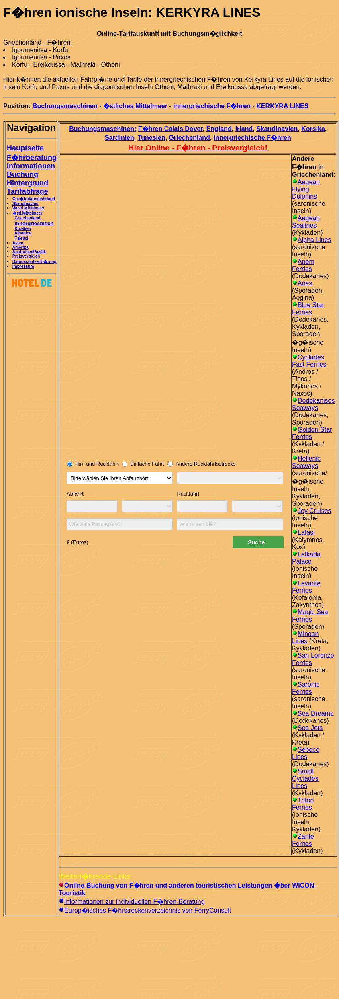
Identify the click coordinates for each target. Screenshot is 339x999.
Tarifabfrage (27, 191)
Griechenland (27, 218)
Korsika (313, 128)
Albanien (22, 233)
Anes (305, 283)
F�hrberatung (32, 158)
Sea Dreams (315, 713)
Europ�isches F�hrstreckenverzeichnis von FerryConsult (147, 910)
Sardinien (119, 137)
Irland (244, 128)
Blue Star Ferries (308, 309)
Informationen (31, 166)
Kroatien (22, 228)
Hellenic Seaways (306, 462)
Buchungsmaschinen (65, 106)
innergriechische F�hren (212, 106)
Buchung (22, 174)
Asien (17, 243)
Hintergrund (27, 183)
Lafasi (306, 532)
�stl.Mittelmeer (27, 213)
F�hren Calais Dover (170, 128)
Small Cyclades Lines (305, 778)
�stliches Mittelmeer (135, 106)
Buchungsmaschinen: (102, 128)
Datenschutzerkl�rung (34, 261)
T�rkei (21, 238)
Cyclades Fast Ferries (309, 361)
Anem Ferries (303, 265)
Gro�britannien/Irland (33, 199)
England (219, 128)
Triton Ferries (303, 804)
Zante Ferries (303, 840)
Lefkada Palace (306, 558)
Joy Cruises (314, 510)
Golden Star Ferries (312, 433)
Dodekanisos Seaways (313, 404)
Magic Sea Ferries (310, 616)
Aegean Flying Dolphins (306, 189)
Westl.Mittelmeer (28, 208)
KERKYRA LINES (282, 106)
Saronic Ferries (305, 688)
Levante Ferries (306, 587)
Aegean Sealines (306, 222)
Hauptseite (25, 148)
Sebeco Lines (305, 753)
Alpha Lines (314, 239)
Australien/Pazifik (29, 252)
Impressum (23, 266)
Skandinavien (25, 203)
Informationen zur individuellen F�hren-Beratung (134, 901)
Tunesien (151, 137)
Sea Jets (310, 727)
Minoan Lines (305, 637)
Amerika (20, 247)
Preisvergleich (26, 256)
